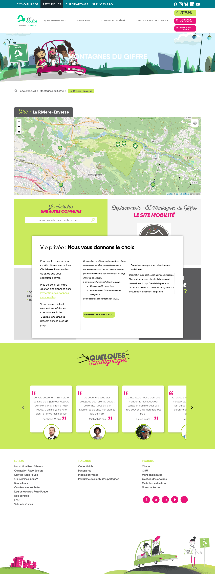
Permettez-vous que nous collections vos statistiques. (150, 267)
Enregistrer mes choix (99, 314)
